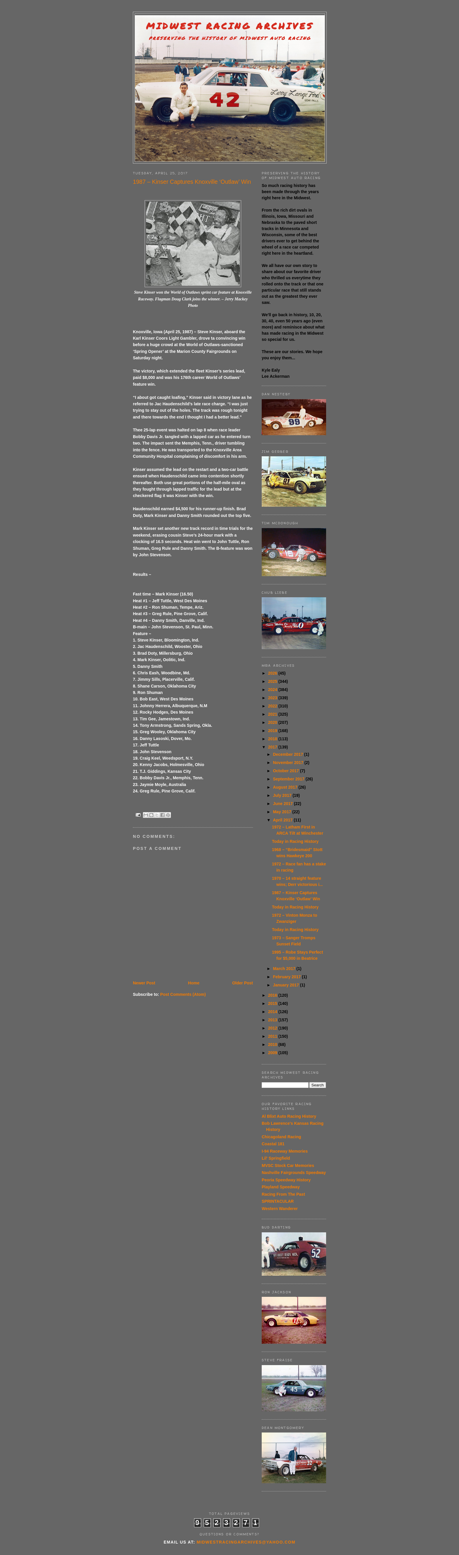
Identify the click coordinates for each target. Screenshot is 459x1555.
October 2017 (286, 770)
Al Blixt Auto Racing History (289, 1116)
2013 (273, 1020)
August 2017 (285, 787)
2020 (273, 722)
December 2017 (288, 754)
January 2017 (286, 985)
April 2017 (283, 820)
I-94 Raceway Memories (285, 1151)
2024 (273, 689)
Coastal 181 (273, 1143)
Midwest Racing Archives (230, 26)
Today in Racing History (295, 841)
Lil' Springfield (276, 1158)
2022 (273, 706)
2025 (273, 681)
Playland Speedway (281, 1187)
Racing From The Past (283, 1194)
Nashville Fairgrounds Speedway (294, 1172)
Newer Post (144, 983)
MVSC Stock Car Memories (288, 1165)
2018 (273, 738)
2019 (273, 730)
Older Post (242, 983)
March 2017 (284, 968)
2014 (273, 1011)
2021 (273, 714)
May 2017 (282, 811)
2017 (273, 747)
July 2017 (282, 795)
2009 (273, 1052)
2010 (273, 1044)
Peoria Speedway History (286, 1180)
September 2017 (289, 779)
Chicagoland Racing (281, 1136)
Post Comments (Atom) (183, 994)
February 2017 (287, 976)
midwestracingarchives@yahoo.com (246, 1542)
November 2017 (288, 762)
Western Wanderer (280, 1208)
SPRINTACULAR (278, 1201)
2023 (273, 697)
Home (193, 983)
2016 (273, 995)
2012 (273, 1028)
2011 (273, 1036)
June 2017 (283, 803)
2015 (273, 1003)
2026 (273, 673)
